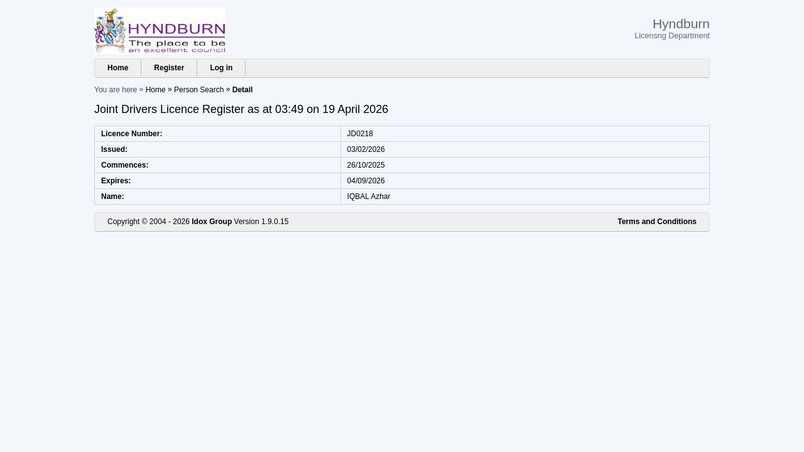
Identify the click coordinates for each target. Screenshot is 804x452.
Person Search (199, 89)
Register (169, 67)
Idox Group (212, 221)
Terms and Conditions (657, 221)
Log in (221, 67)
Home (117, 67)
